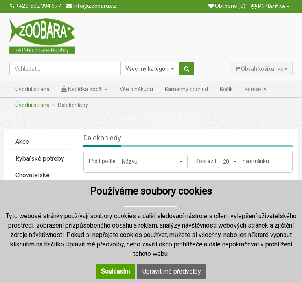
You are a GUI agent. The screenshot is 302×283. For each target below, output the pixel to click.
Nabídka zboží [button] (84, 89)
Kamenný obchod (186, 89)
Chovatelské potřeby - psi (33, 178)
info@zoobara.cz (91, 6)
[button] (149, 68)
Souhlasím (115, 271)
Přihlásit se (270, 6)
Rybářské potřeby (39, 158)
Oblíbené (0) (226, 6)
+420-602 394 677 (35, 6)
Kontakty (256, 89)
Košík (226, 89)
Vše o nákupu (136, 89)
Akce (22, 141)
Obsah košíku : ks (261, 69)
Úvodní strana (32, 89)
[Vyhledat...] (65, 68)
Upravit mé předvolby (171, 271)
